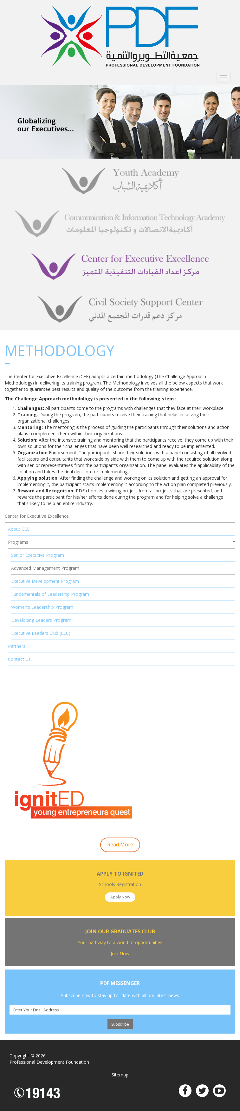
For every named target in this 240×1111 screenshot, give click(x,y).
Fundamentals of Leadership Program (50, 594)
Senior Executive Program (37, 555)
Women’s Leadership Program (42, 607)
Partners (16, 646)
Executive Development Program (45, 581)
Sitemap (120, 1075)
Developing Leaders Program (41, 620)
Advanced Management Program (45, 568)
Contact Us (19, 659)
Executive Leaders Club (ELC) (40, 633)
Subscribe (120, 1024)
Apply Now (120, 897)
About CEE (18, 529)
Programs (18, 542)
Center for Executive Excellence (37, 516)
